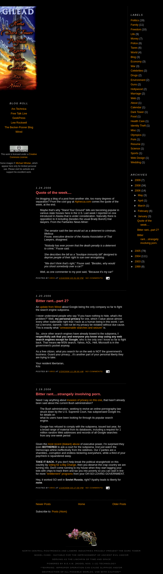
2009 (138, 180)
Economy (136, 61)
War (133, 66)
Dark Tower (137, 112)
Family (134, 24)
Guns (134, 84)
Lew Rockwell (19, 122)
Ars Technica (18, 108)
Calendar (136, 107)
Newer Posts (43, 504)
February (143, 211)
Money (135, 38)
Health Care (138, 121)
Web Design (138, 157)
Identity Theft (138, 125)
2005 (138, 250)
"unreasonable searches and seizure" (81, 327)
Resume (136, 144)
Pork (133, 139)
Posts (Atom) (59, 511)
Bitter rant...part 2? (52, 301)
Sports (134, 153)
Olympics (136, 135)
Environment (138, 80)
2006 (138, 190)
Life (133, 34)
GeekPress (18, 118)
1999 (138, 266)
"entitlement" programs (59, 473)
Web (133, 98)
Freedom (136, 29)
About (134, 102)
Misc (133, 130)
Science (135, 148)
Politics (135, 20)
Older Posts (119, 504)
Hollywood (137, 89)
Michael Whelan (23, 163)
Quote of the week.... (54, 192)
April (141, 200)
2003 (138, 261)
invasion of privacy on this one (84, 400)
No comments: (95, 278)
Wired (18, 131)
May (141, 195)
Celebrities (137, 70)
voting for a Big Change (62, 464)
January (143, 216)
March (142, 205)
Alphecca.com (83, 201)
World (134, 52)
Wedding (136, 162)
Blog (133, 57)
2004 (138, 256)
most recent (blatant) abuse (64, 444)
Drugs (134, 75)
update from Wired (50, 306)
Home (81, 504)
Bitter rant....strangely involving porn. (68, 394)
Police (134, 43)
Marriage (136, 93)
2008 (138, 185)
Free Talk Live (19, 113)
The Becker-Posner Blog (19, 127)
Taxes (134, 47)
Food (134, 116)
